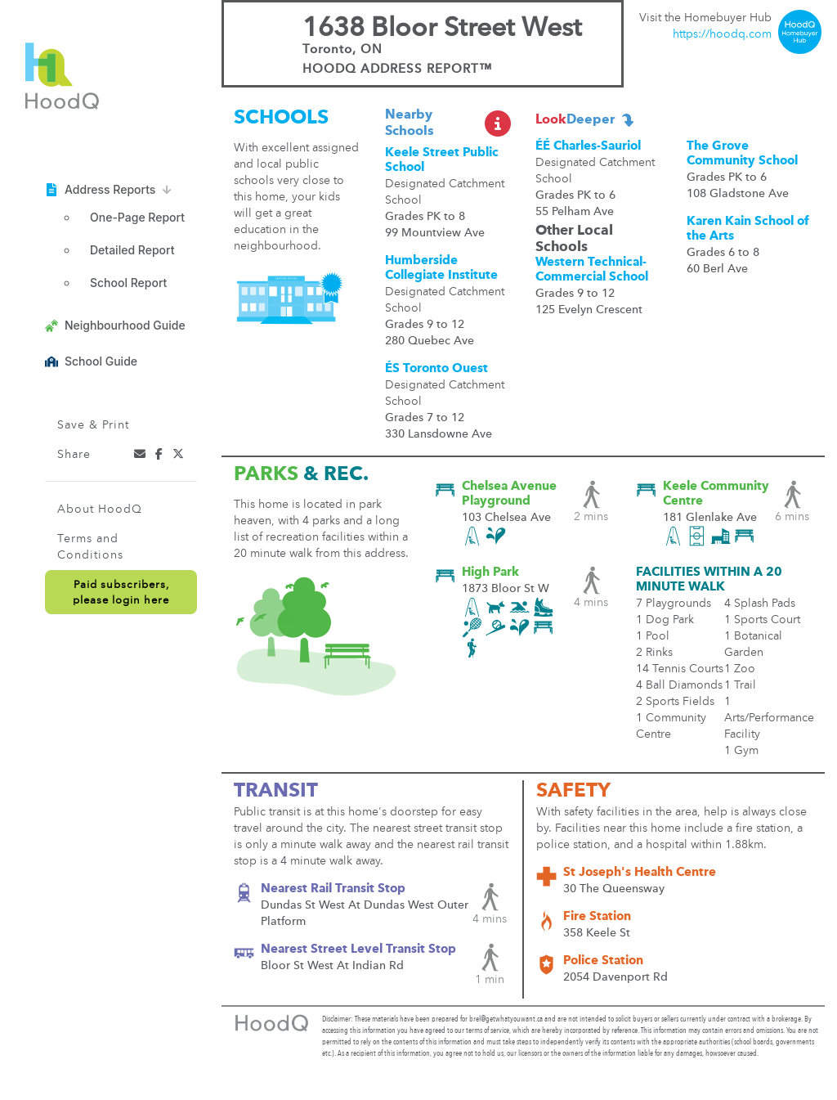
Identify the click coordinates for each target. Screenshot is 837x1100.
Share (74, 454)
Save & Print (93, 425)
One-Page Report (137, 217)
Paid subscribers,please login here (121, 593)
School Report (128, 283)
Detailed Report (132, 250)
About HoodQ (99, 509)
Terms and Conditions (90, 547)
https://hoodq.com (722, 34)
